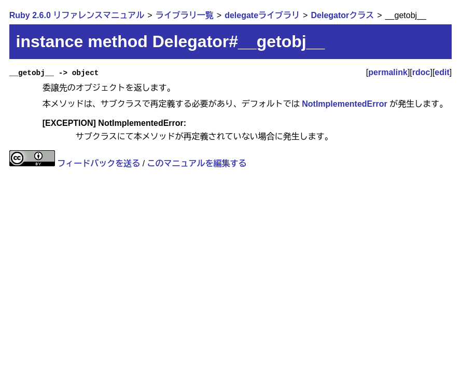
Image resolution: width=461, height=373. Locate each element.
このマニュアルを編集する (197, 163)
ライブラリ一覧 (185, 15)
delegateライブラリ (262, 15)
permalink (388, 72)
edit (442, 72)
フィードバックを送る (98, 163)
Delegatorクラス (342, 15)
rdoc (421, 72)
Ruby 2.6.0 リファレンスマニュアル (76, 15)
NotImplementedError (344, 103)
